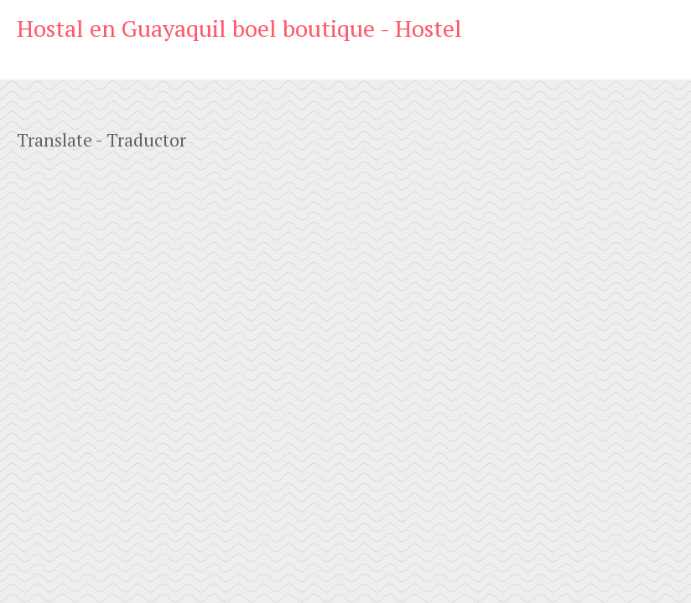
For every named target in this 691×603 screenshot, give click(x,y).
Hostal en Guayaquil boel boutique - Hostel (239, 28)
